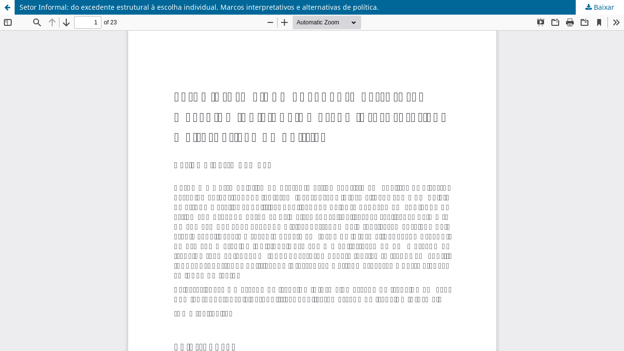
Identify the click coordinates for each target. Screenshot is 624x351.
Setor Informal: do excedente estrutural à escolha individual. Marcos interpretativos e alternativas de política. (199, 7)
